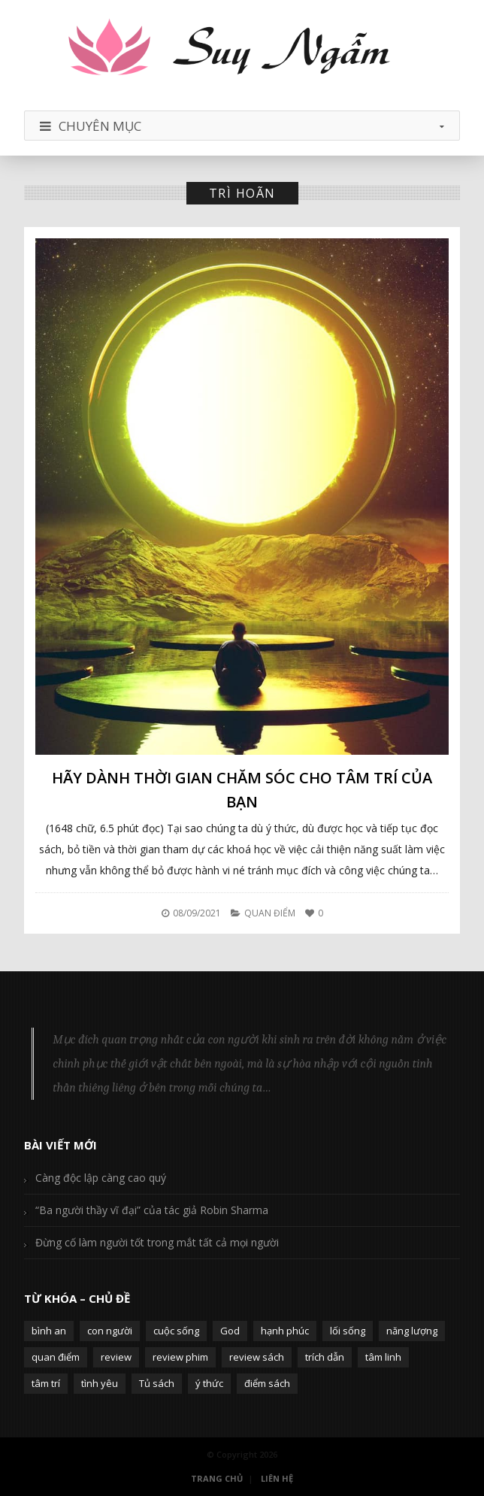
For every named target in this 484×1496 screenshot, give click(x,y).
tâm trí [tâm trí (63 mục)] (46, 1383)
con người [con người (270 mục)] (109, 1330)
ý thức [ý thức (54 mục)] (209, 1383)
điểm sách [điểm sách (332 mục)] (267, 1383)
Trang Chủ (217, 1478)
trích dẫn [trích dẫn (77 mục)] (324, 1357)
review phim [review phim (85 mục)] (180, 1357)
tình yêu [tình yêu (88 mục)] (99, 1383)
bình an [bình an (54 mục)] (49, 1330)
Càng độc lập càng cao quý (100, 1177)
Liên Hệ (277, 1478)
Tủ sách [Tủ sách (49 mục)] (156, 1383)
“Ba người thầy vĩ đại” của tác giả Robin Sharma (151, 1210)
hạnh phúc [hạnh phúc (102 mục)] (285, 1330)
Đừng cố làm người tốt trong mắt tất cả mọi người (157, 1242)
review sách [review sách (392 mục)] (256, 1357)
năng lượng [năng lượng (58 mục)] (411, 1330)
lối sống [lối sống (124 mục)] (347, 1330)
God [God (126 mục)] (230, 1330)
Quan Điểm (269, 913)
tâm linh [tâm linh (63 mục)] (383, 1357)
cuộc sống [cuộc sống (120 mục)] (176, 1330)
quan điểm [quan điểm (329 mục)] (56, 1357)
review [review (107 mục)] (116, 1357)
